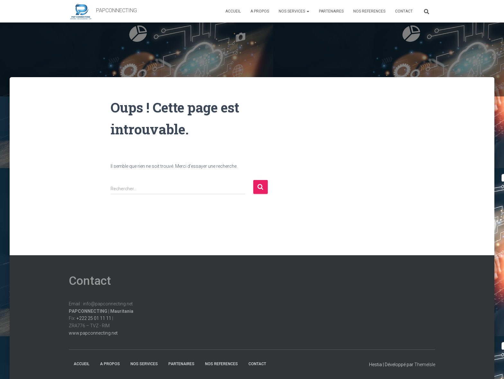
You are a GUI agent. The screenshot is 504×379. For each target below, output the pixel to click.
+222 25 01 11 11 (93, 318)
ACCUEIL (233, 11)
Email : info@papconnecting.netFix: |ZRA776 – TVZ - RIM (101, 318)
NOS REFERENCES (369, 11)
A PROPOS (259, 11)
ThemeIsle (424, 364)
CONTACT (404, 11)
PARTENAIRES (331, 11)
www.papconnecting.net (93, 333)
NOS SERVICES (294, 11)
